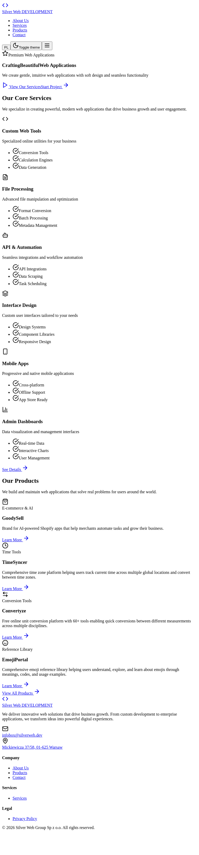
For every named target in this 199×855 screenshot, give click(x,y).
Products (20, 30)
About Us (21, 20)
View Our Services (21, 87)
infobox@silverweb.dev (22, 735)
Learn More (15, 540)
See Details (15, 469)
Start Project (55, 87)
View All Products (21, 693)
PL (6, 47)
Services (20, 25)
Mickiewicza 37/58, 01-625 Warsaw (32, 747)
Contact (19, 35)
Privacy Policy (25, 818)
